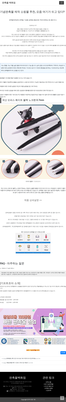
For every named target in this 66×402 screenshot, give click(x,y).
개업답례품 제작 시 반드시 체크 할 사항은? (17, 363)
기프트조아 (37, 181)
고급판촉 (48, 390)
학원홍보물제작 (31, 68)
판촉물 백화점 (8, 2)
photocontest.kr (40, 399)
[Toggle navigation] (61, 3)
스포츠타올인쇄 (48, 386)
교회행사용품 (48, 388)
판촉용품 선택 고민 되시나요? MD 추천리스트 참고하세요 (21, 358)
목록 (63, 352)
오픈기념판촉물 (48, 384)
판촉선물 (48, 382)
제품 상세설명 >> (33, 200)
